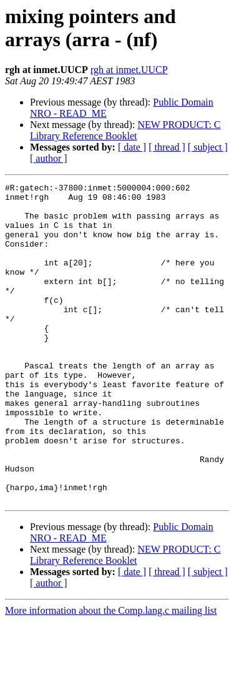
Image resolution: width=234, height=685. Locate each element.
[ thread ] (167, 147)
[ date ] (132, 147)
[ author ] (48, 158)
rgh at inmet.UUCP (129, 69)
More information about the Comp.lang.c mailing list (111, 674)
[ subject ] (208, 147)
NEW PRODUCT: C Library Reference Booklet (125, 130)
